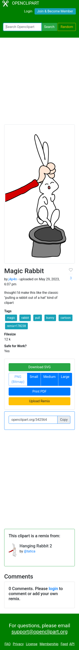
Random (66, 27)
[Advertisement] (39, 83)
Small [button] (34, 377)
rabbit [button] (25, 317)
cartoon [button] (65, 317)
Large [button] (65, 377)
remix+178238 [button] (16, 326)
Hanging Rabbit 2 (36, 545)
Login (28, 11)
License (31, 644)
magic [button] (11, 317)
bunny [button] (50, 317)
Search (49, 27)
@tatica (29, 551)
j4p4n (12, 279)
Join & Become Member (55, 11)
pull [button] (37, 317)
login (53, 588)
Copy (64, 420)
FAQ (7, 644)
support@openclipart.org (39, 632)
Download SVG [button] (39, 367)
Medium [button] (49, 377)
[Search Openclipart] (22, 27)
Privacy (18, 644)
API (72, 644)
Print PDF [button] (39, 391)
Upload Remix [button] (39, 401)
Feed (64, 644)
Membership (49, 644)
